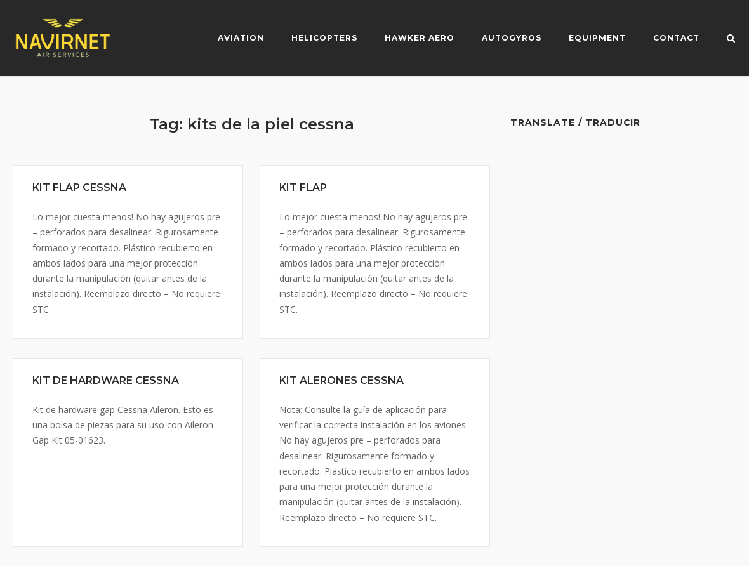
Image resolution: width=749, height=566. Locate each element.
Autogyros (511, 38)
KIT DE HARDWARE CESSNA (105, 380)
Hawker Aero (419, 38)
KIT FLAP (303, 187)
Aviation (241, 38)
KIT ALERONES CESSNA (341, 380)
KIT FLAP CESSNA (79, 187)
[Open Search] (731, 39)
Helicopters (324, 38)
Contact (676, 38)
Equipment (597, 38)
